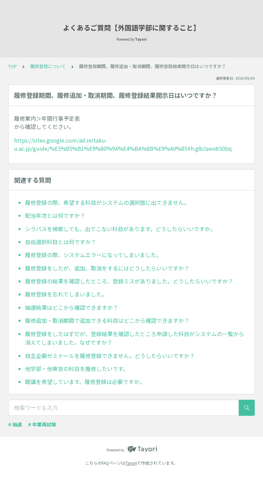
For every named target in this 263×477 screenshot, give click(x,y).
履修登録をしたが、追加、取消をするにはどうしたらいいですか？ (107, 268)
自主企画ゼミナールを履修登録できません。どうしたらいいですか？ (110, 356)
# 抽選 (15, 424)
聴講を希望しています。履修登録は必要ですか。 (85, 381)
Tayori (131, 463)
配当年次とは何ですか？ (55, 215)
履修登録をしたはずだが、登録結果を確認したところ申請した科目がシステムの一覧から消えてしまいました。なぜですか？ (134, 338)
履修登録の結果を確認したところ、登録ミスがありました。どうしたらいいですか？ (129, 281)
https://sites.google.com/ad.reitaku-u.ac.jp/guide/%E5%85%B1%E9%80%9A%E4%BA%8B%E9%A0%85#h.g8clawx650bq (123, 144)
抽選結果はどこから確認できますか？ (71, 307)
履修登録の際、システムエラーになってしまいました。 (93, 255)
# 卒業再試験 (42, 424)
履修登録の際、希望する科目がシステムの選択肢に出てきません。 (107, 202)
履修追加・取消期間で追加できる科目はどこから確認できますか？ (107, 320)
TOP (12, 66)
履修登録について (48, 66)
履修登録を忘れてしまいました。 (66, 294)
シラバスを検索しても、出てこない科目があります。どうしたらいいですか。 (120, 229)
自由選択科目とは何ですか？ (60, 242)
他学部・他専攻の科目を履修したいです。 (76, 369)
